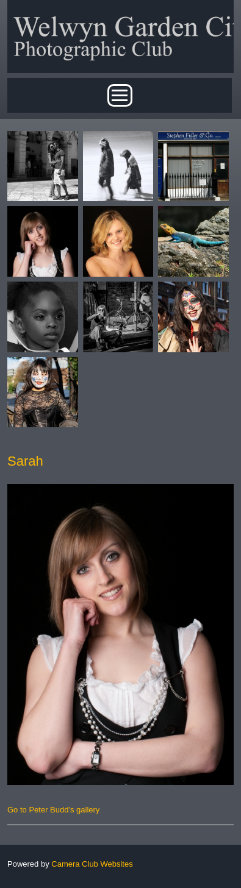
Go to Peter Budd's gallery (53, 809)
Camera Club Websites (91, 863)
